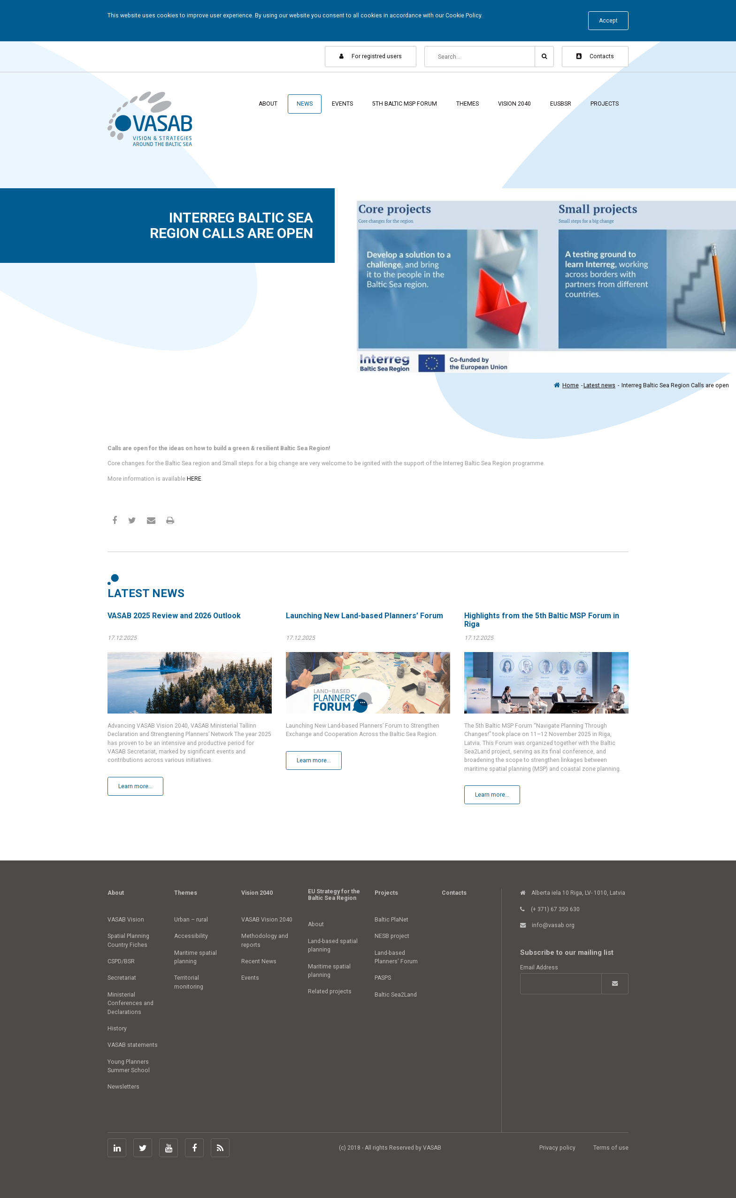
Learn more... (135, 786)
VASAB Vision (125, 919)
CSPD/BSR (121, 961)
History (117, 1028)
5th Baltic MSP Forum (404, 103)
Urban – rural (191, 919)
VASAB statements (132, 1045)
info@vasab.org (547, 925)
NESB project (392, 936)
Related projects (330, 991)
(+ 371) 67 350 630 (550, 909)
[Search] (480, 56)
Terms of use (611, 1147)
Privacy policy (557, 1147)
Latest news (599, 385)
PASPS (383, 978)
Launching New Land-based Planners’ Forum (364, 615)
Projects (604, 103)
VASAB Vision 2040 (266, 919)
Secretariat (121, 978)
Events (342, 103)
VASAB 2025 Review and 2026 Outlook (174, 615)
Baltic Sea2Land (396, 994)
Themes (467, 103)
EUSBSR (560, 103)
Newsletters (123, 1086)
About (268, 103)
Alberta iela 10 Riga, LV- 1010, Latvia (572, 893)
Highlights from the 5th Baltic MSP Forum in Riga (541, 620)
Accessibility (191, 936)
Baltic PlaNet (391, 919)
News (305, 103)
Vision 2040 (514, 103)
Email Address (539, 967)
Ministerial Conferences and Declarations (130, 1003)
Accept (608, 20)
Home (570, 385)
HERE (194, 479)
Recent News (258, 961)
